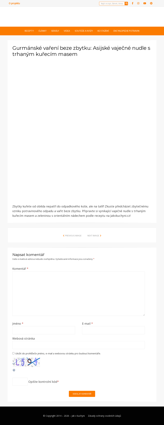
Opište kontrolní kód (42, 382)
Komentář (20, 269)
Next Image (93, 235)
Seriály (55, 31)
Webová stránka (23, 338)
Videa (67, 31)
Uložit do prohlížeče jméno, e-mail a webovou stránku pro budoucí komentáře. (58, 353)
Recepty (29, 31)
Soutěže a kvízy (84, 31)
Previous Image (73, 235)
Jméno (17, 323)
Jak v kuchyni (78, 415)
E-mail (87, 323)
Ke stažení (103, 31)
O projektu (14, 3)
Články (42, 31)
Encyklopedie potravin (126, 31)
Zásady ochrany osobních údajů (104, 415)
